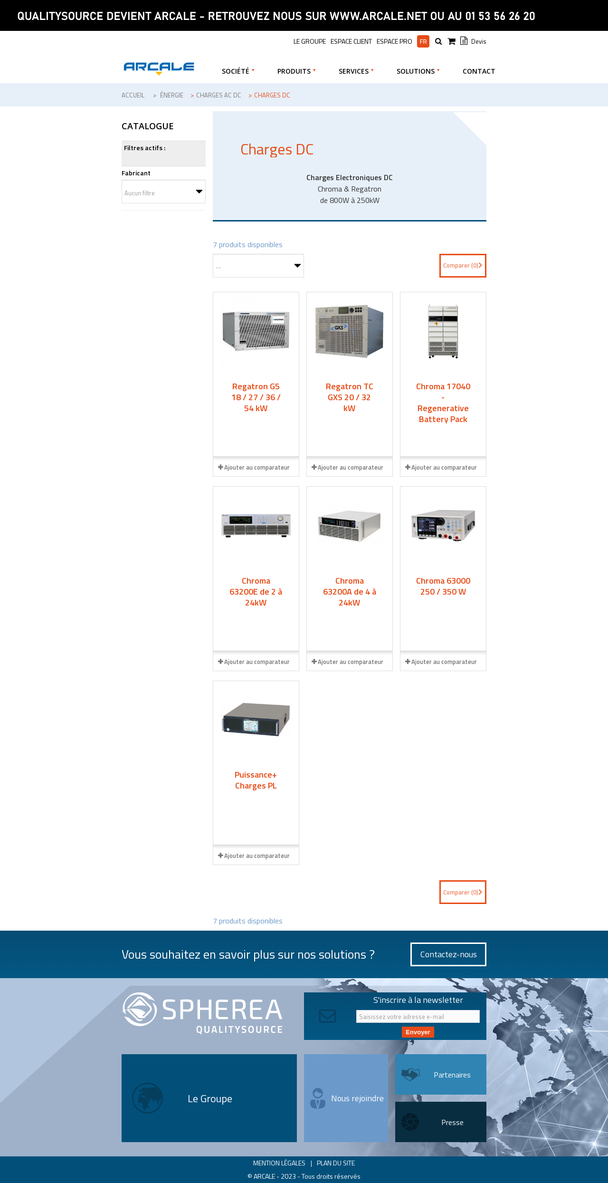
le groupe (310, 41)
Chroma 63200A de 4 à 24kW (349, 591)
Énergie (171, 95)
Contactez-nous (448, 954)
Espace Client (351, 41)
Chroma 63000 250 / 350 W (443, 586)
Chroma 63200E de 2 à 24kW (255, 591)
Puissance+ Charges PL (256, 780)
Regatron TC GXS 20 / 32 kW (349, 397)
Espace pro (394, 41)
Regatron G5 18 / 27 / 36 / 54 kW (256, 397)
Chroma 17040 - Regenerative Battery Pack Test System (443, 408)
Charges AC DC (218, 95)
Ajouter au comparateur (257, 467)
